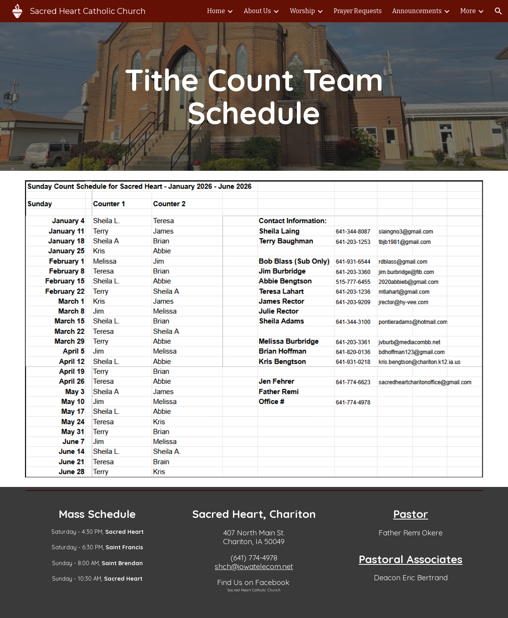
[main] (254, 96)
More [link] (468, 11)
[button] (498, 11)
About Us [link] (257, 11)
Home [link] (216, 11)
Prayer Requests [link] (358, 11)
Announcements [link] (417, 11)
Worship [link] (302, 11)
